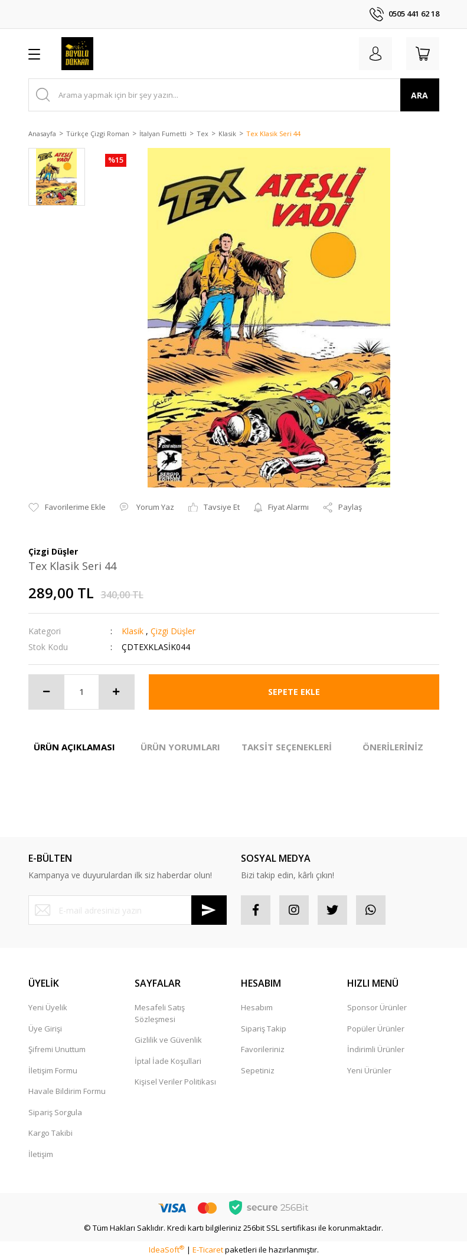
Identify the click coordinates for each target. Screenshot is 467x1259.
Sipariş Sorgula (55, 1112)
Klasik (132, 631)
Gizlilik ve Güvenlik (168, 1039)
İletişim (40, 1154)
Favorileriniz (263, 1049)
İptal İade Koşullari (168, 1061)
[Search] (233, 94)
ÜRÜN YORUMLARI (180, 747)
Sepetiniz (258, 1070)
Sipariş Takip (263, 1028)
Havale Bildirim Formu (67, 1091)
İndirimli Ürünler (375, 1049)
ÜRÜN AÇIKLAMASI (74, 747)
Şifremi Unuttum (57, 1049)
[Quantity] (81, 692)
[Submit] (209, 910)
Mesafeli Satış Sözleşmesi (160, 1013)
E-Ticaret (207, 1249)
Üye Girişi (45, 1028)
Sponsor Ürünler (377, 1007)
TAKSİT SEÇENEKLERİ (286, 747)
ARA (419, 95)
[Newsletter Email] (127, 910)
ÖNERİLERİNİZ (393, 747)
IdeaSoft (166, 1249)
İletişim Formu (52, 1070)
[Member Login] (375, 53)
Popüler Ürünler (375, 1028)
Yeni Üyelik (47, 1007)
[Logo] (77, 53)
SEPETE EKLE (294, 691)
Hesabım (257, 1007)
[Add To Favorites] (67, 507)
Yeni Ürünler (369, 1070)
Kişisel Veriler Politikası (175, 1081)
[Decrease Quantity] (46, 692)
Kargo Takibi (50, 1133)
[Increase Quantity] (116, 692)
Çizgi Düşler (173, 631)
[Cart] (422, 53)
